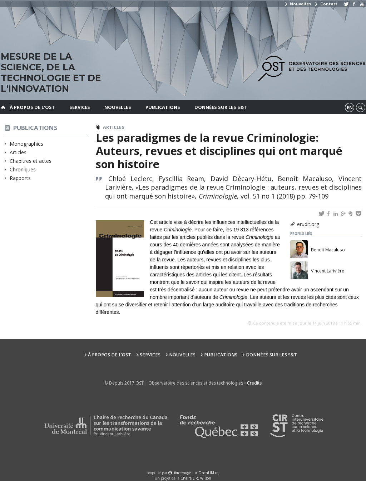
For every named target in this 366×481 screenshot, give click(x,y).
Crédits (254, 383)
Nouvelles (297, 3)
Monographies (26, 143)
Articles (18, 152)
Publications (162, 107)
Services (79, 107)
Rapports (20, 178)
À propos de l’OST (32, 107)
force (182, 472)
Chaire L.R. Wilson (195, 478)
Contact (325, 3)
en (350, 107)
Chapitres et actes (30, 160)
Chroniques (23, 169)
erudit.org (308, 224)
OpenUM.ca (208, 472)
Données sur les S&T (220, 107)
